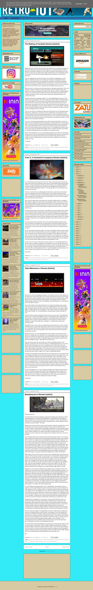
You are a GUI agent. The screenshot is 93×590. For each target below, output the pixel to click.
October (79, 180)
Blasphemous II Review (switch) (38, 394)
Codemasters (77, 46)
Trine (43, 259)
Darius (30, 384)
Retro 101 (30, 149)
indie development (45, 147)
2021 (77, 224)
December (80, 175)
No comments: (44, 145)
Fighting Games (85, 44)
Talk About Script (78, 153)
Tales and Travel (78, 156)
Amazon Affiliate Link (79, 141)
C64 (30, 147)
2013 (77, 242)
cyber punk (76, 48)
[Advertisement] (47, 565)
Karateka (52, 147)
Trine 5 (46, 259)
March (79, 214)
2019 (77, 228)
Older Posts (65, 547)
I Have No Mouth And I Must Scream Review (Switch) (14, 227)
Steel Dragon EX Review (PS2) (13, 293)
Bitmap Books (77, 134)
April (78, 212)
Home (6, 18)
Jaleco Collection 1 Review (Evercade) (14, 281)
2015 (77, 237)
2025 (77, 169)
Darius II (34, 384)
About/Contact (15, 18)
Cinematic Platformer (85, 47)
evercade (76, 41)
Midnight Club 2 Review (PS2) (13, 240)
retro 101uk (35, 149)
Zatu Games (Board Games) (81, 144)
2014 (77, 239)
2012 (77, 244)
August (79, 203)
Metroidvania (65, 539)
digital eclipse (34, 147)
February (79, 217)
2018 (77, 231)
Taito (44, 385)
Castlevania (77, 43)
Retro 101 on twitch (79, 146)
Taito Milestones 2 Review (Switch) (40, 268)
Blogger (56, 586)
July (78, 205)
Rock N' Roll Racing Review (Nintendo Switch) (14, 268)
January (79, 219)
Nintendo (57, 147)
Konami (88, 41)
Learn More (79, 3)
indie (39, 147)
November (80, 178)
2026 (77, 167)
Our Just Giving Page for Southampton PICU (80, 150)
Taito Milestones (49, 385)
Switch (47, 149)
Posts (77, 75)
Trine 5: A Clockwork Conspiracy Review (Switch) (46, 158)
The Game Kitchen (52, 541)
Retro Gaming (42, 149)
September (80, 182)
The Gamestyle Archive (80, 158)
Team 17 (45, 541)
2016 (77, 235)
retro (26, 149)
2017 (77, 233)
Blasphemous (32, 539)
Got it (85, 3)
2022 (77, 222)
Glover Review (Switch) (13, 306)
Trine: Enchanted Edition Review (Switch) (13, 321)
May (78, 210)
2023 (77, 173)
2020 (77, 226)
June (78, 208)
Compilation (82, 48)
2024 (77, 171)
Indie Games (44, 257)
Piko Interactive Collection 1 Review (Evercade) (14, 254)
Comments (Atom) (50, 551)
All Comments (79, 77)
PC (75, 38)
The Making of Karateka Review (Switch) (42, 44)
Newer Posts (28, 547)
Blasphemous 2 (39, 539)
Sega (82, 41)
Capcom (83, 43)
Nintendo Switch (64, 147)
